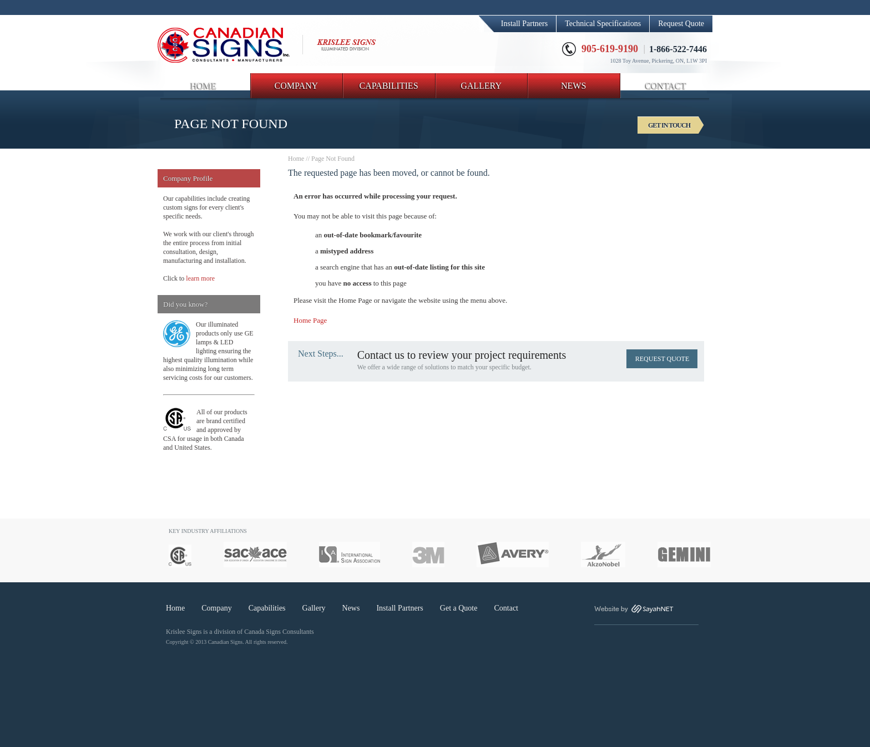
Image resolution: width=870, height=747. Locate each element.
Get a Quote (459, 608)
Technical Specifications (603, 23)
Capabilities (267, 608)
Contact (506, 608)
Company (216, 608)
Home (296, 158)
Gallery (314, 608)
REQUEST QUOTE (662, 359)
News (351, 608)
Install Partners (524, 23)
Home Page (310, 320)
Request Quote (681, 23)
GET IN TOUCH (669, 125)
